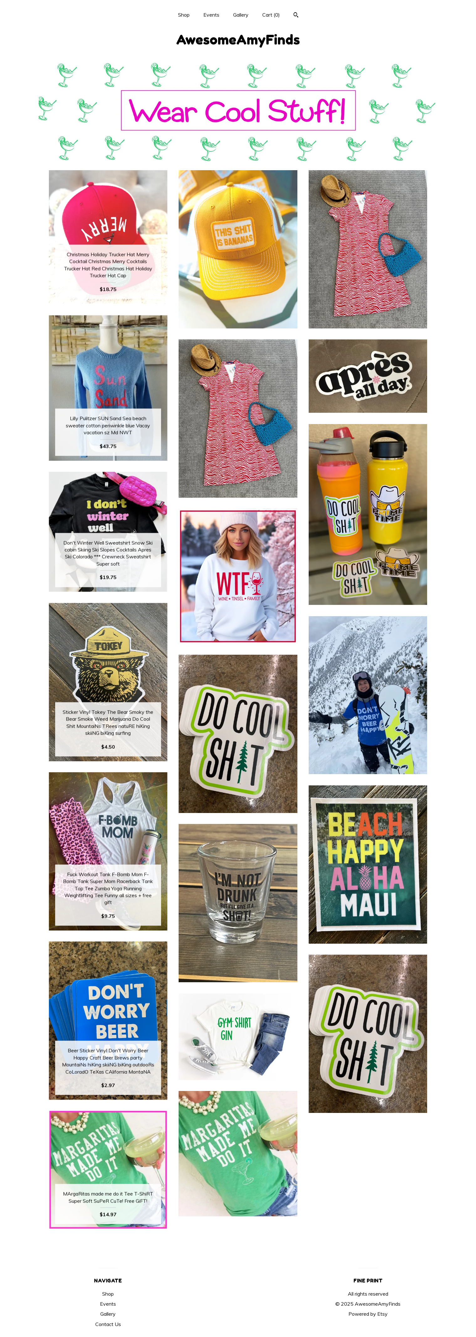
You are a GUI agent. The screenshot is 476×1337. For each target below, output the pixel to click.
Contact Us (108, 1324)
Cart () (271, 15)
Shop (184, 15)
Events (211, 15)
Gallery (240, 15)
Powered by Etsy (368, 1314)
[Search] (296, 15)
